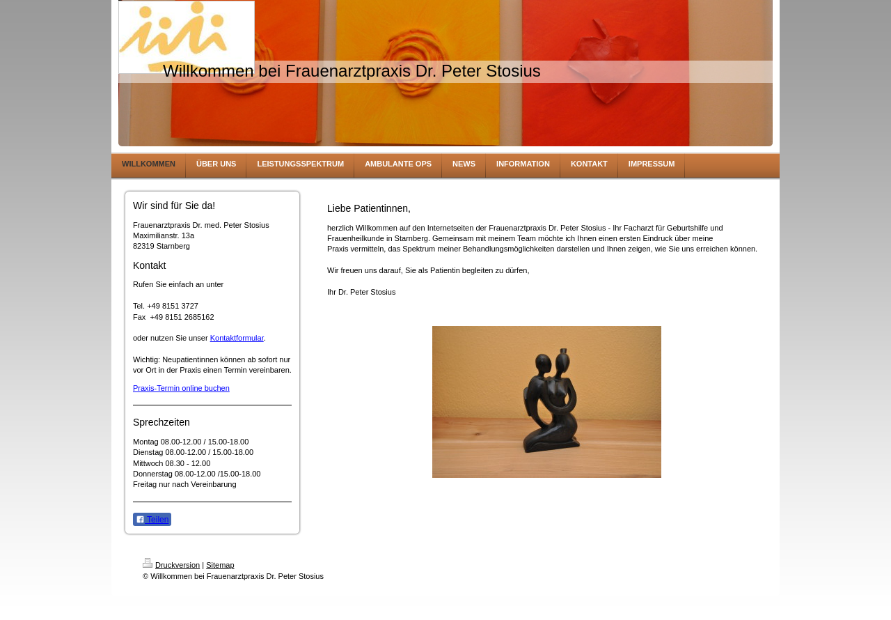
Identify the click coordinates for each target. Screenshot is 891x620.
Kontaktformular (237, 338)
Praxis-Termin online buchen (181, 388)
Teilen (152, 520)
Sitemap (220, 565)
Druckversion (171, 565)
